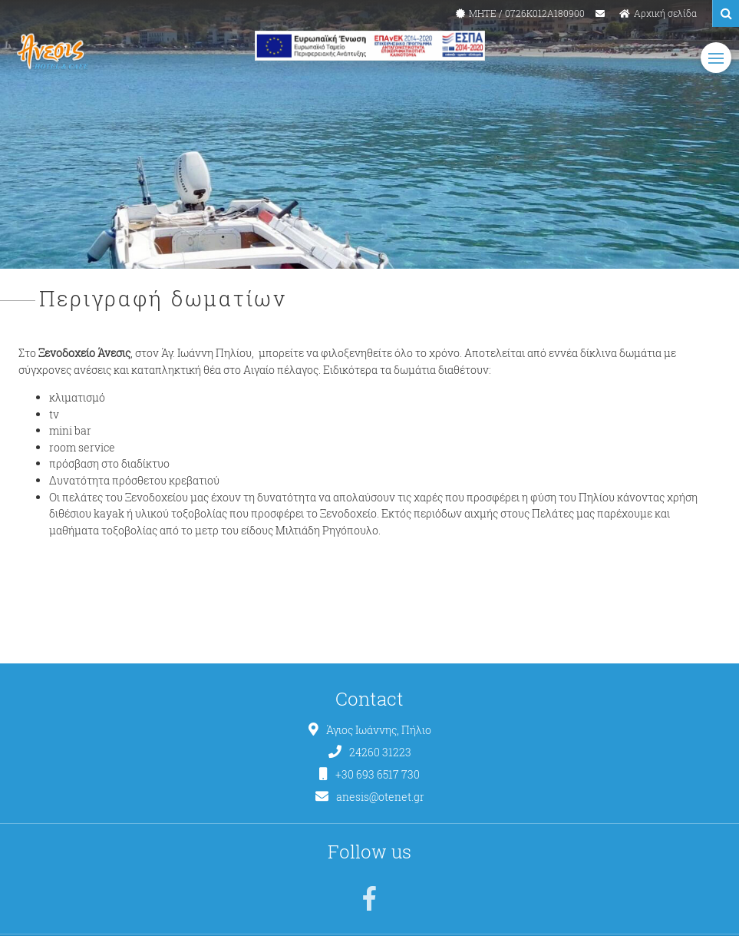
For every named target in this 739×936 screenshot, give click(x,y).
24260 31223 (380, 752)
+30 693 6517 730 (377, 775)
